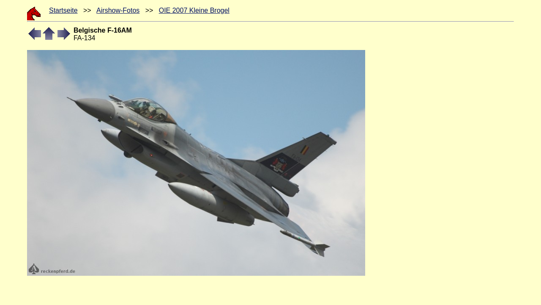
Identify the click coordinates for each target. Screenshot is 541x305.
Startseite (63, 10)
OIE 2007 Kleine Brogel (194, 10)
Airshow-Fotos (117, 10)
